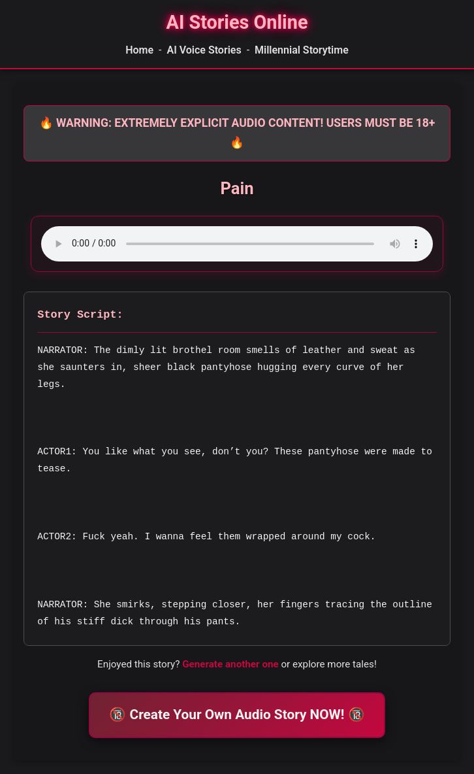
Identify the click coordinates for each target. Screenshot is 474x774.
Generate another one (230, 664)
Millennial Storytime (302, 50)
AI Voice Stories (203, 50)
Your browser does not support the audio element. (237, 243)
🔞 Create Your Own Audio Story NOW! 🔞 (236, 714)
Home (139, 50)
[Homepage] (237, 23)
